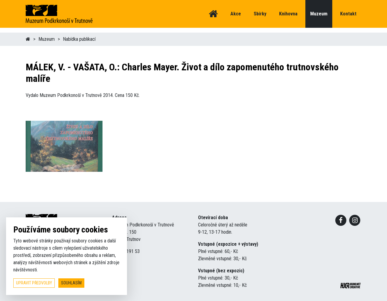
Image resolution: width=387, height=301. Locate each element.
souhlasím (71, 282)
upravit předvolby (34, 282)
